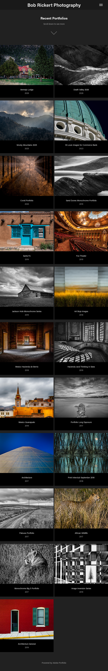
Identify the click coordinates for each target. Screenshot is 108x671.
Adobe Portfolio (59, 662)
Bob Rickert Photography (54, 5)
